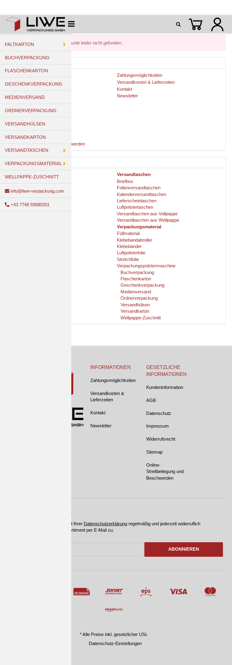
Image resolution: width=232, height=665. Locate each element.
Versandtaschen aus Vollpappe (147, 213)
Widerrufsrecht (160, 439)
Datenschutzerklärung (105, 523)
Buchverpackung (136, 272)
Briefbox (125, 181)
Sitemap (154, 452)
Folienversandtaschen (138, 187)
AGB (151, 400)
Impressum (157, 426)
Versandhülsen (134, 304)
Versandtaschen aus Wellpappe (148, 220)
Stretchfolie (128, 259)
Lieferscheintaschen (136, 200)
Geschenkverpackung (141, 285)
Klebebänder (129, 246)
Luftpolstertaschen (135, 207)
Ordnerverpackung (138, 298)
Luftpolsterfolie (131, 252)
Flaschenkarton (135, 278)
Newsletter (100, 425)
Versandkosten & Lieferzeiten (107, 396)
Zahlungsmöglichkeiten (113, 380)
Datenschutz (158, 413)
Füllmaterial (128, 233)
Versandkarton (134, 311)
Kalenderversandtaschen (141, 194)
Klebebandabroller (134, 240)
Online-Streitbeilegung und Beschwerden (165, 471)
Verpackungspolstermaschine (146, 265)
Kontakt (97, 412)
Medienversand (135, 291)
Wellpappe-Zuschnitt (140, 317)
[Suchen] (179, 24)
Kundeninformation (164, 387)
